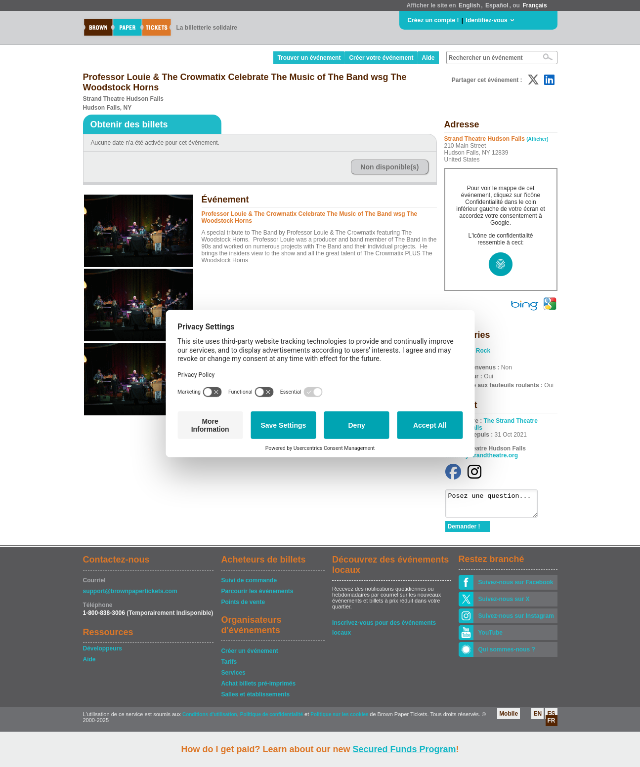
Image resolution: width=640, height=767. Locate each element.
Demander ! (464, 530)
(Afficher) (537, 139)
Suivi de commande (249, 584)
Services (233, 677)
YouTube (490, 637)
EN (537, 718)
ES (551, 718)
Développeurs (102, 652)
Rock (483, 350)
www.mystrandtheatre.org (481, 455)
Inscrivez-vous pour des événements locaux (384, 628)
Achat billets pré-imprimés (258, 688)
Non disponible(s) (389, 167)
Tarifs (229, 666)
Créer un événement (249, 655)
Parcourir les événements (257, 595)
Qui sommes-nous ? (506, 653)
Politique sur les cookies (340, 719)
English (469, 5)
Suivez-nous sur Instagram (516, 620)
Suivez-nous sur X (504, 603)
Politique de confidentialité (271, 719)
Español (497, 5)
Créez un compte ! (433, 20)
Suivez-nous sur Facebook (516, 586)
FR (551, 725)
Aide (428, 57)
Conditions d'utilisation (209, 719)
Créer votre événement (381, 57)
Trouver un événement (309, 57)
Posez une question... (496, 505)
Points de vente (243, 606)
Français (534, 5)
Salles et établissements (255, 698)
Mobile (508, 718)
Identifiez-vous (487, 20)
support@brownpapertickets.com (130, 595)
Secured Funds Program (404, 749)
